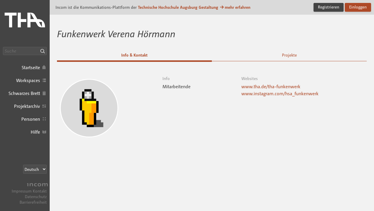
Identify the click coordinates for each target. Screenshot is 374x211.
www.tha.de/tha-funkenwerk (270, 86)
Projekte (289, 54)
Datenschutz (36, 196)
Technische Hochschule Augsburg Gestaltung (178, 7)
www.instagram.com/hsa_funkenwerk (279, 93)
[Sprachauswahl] (35, 169)
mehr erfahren (234, 7)
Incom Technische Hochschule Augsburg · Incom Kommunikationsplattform (24, 23)
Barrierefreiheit (33, 202)
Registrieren (328, 6)
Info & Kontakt (134, 54)
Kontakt (40, 190)
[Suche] (25, 51)
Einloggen (358, 6)
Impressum (22, 190)
